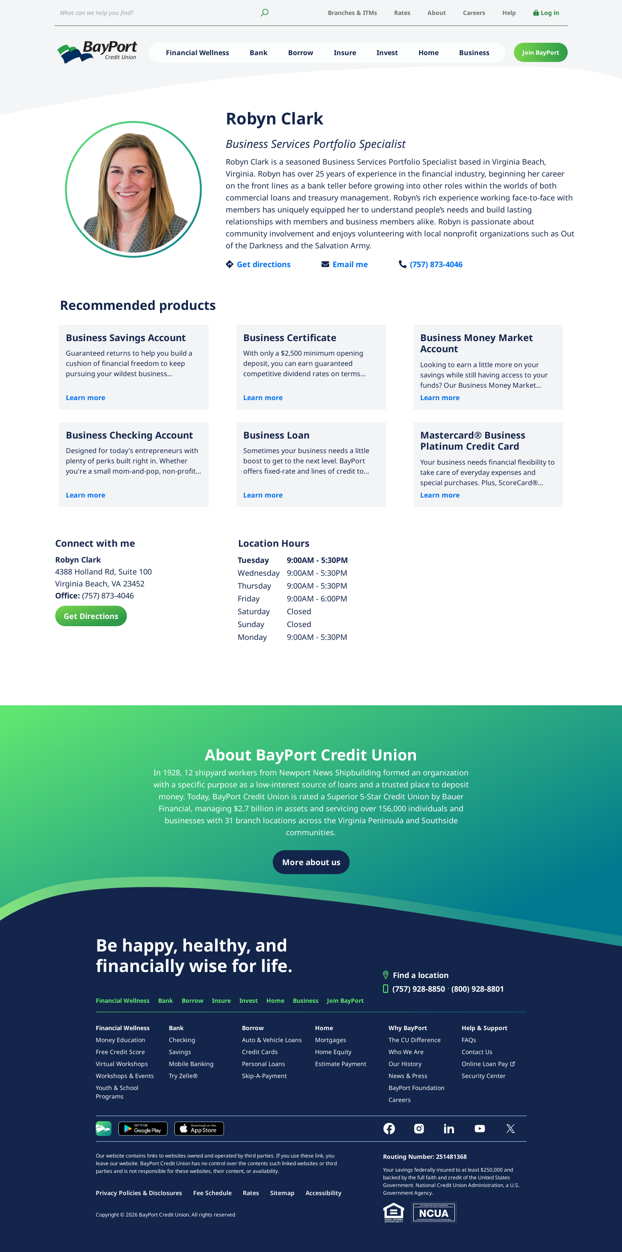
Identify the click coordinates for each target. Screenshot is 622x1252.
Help (509, 13)
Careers (474, 13)
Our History (405, 1064)
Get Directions (91, 616)
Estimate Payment (340, 1064)
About (436, 13)
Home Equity (333, 1052)
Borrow (300, 52)
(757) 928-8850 (418, 988)
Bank (259, 52)
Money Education (120, 1040)
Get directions (264, 264)
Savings (180, 1052)
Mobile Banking (191, 1064)
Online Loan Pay (485, 1064)
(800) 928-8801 (477, 988)
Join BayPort (540, 52)
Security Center (484, 1076)
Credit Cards (260, 1052)
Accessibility (324, 1193)
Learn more (85, 397)
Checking (182, 1040)
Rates (402, 13)
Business (474, 52)
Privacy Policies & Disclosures (139, 1193)
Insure (345, 52)
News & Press (408, 1076)
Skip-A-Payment (264, 1076)
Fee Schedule (212, 1193)
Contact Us (477, 1052)
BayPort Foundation (417, 1088)
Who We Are (406, 1052)
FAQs (469, 1040)
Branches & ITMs (352, 13)
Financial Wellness (197, 52)
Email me (350, 264)
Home (429, 52)
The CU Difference (415, 1040)
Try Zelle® (183, 1076)
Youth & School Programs (117, 1092)
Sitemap (282, 1193)
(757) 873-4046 (436, 264)
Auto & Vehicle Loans (272, 1040)
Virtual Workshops (122, 1064)
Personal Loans (263, 1064)
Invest (387, 52)
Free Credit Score (120, 1052)
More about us (311, 862)
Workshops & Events (125, 1076)
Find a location (421, 975)
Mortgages (330, 1040)
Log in (546, 13)
